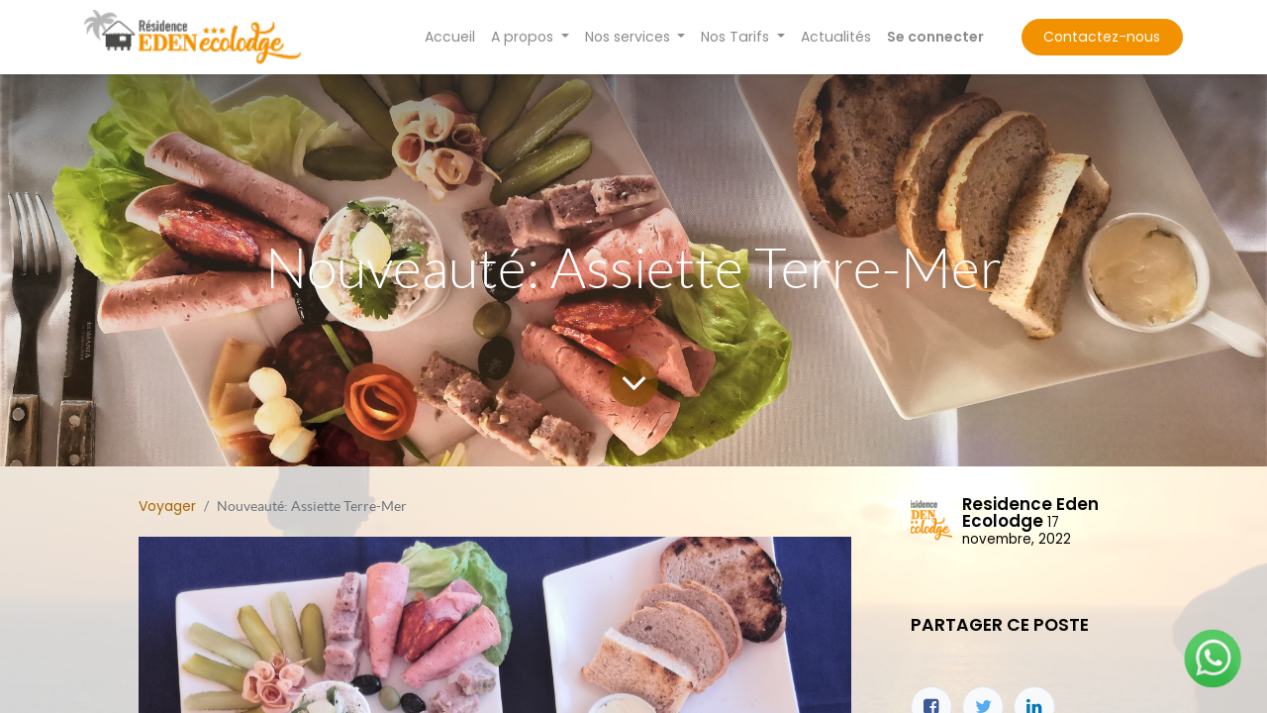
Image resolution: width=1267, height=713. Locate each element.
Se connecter (935, 37)
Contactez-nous (1101, 37)
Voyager (167, 506)
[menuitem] (450, 37)
